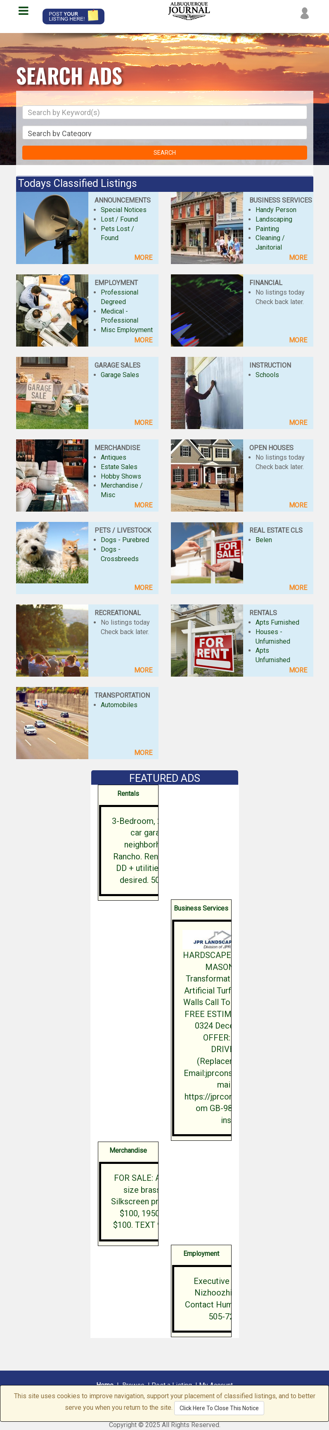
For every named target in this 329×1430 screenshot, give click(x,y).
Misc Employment (127, 330)
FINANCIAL (265, 283)
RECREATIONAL (118, 613)
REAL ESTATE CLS (276, 530)
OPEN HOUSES (271, 448)
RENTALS (263, 613)
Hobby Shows (121, 476)
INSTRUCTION (270, 365)
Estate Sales (119, 467)
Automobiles (119, 705)
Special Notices (124, 210)
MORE (143, 258)
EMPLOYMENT (116, 283)
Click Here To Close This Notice (219, 1408)
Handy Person (276, 210)
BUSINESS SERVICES (280, 200)
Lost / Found (119, 219)
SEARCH (165, 152)
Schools (267, 375)
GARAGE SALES (117, 365)
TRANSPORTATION (122, 695)
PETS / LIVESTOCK (123, 530)
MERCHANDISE (117, 448)
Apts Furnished (277, 622)
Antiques (113, 457)
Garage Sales (120, 375)
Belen (264, 540)
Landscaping (274, 219)
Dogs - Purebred (125, 540)
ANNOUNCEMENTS (123, 200)
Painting (267, 229)
